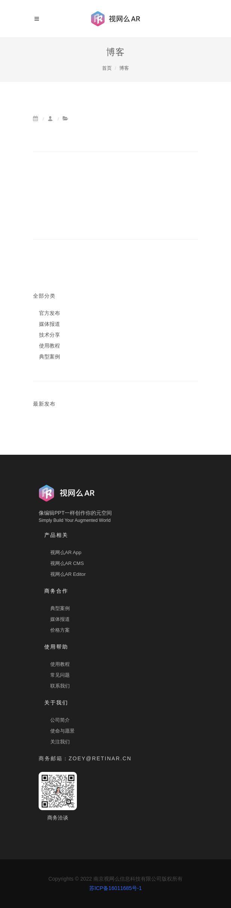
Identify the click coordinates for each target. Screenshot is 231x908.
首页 (107, 68)
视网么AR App (65, 552)
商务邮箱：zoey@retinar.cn (85, 758)
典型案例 (60, 608)
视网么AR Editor (68, 574)
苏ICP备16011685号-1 (115, 888)
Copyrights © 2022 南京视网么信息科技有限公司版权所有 (115, 883)
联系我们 (60, 686)
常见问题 (60, 675)
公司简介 (60, 720)
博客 (124, 68)
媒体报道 (60, 619)
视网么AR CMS (67, 563)
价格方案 (60, 630)
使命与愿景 (62, 731)
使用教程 (60, 664)
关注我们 (60, 742)
